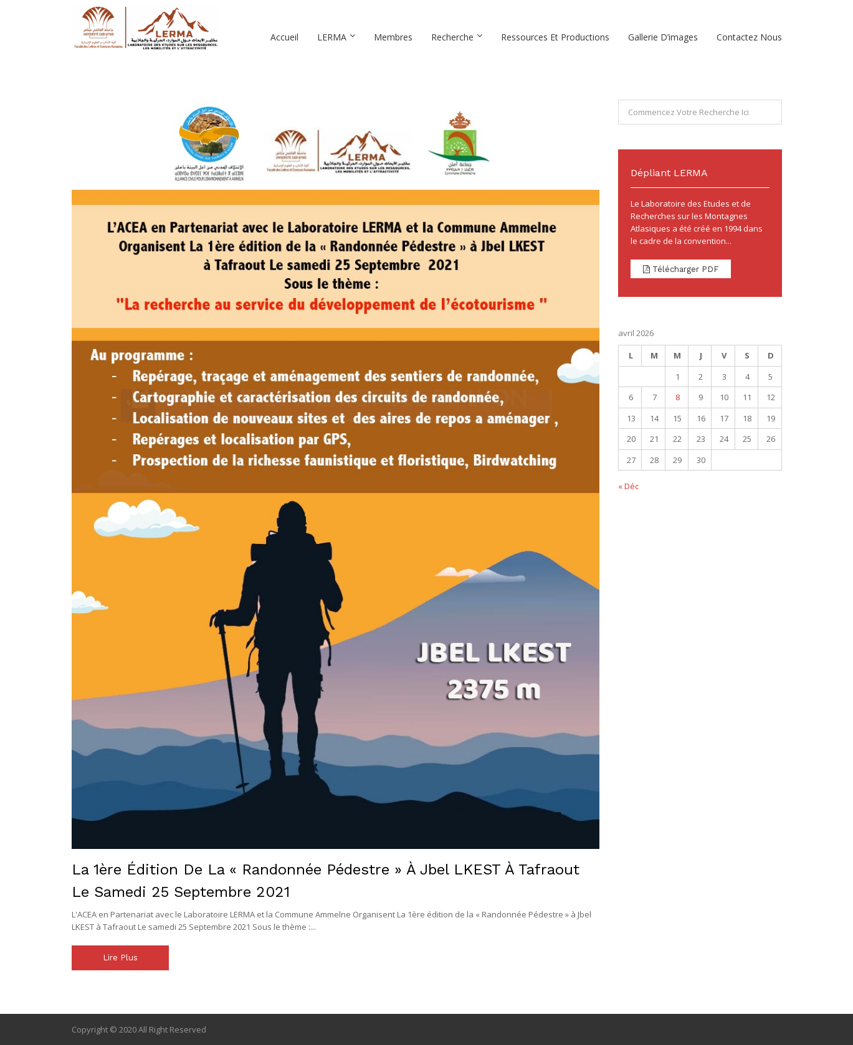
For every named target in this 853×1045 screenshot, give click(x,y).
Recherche (452, 37)
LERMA (331, 37)
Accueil (284, 37)
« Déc (628, 486)
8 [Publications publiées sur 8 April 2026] (677, 397)
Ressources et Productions (555, 37)
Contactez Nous (749, 37)
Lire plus (120, 957)
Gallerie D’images (663, 37)
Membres (393, 37)
